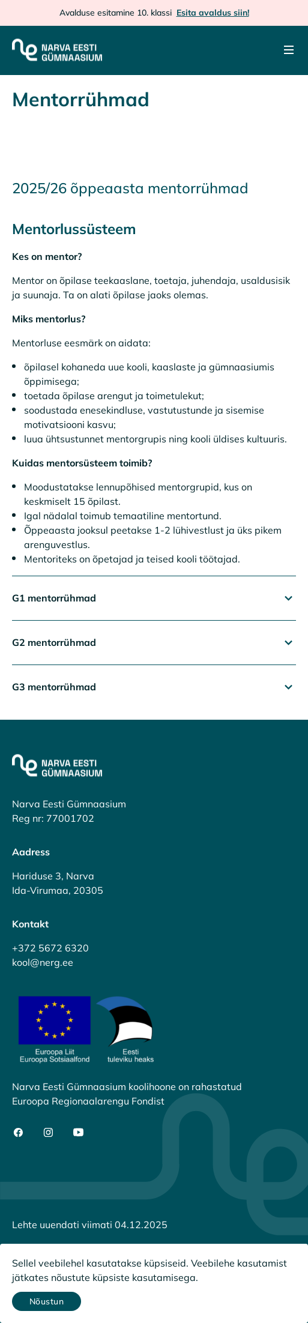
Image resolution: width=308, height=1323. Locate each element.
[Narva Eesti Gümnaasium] (57, 50)
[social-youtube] (78, 1132)
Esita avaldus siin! (213, 12)
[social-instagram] (48, 1132)
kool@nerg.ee (42, 962)
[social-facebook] (18, 1132)
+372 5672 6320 (50, 948)
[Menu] (288, 49)
